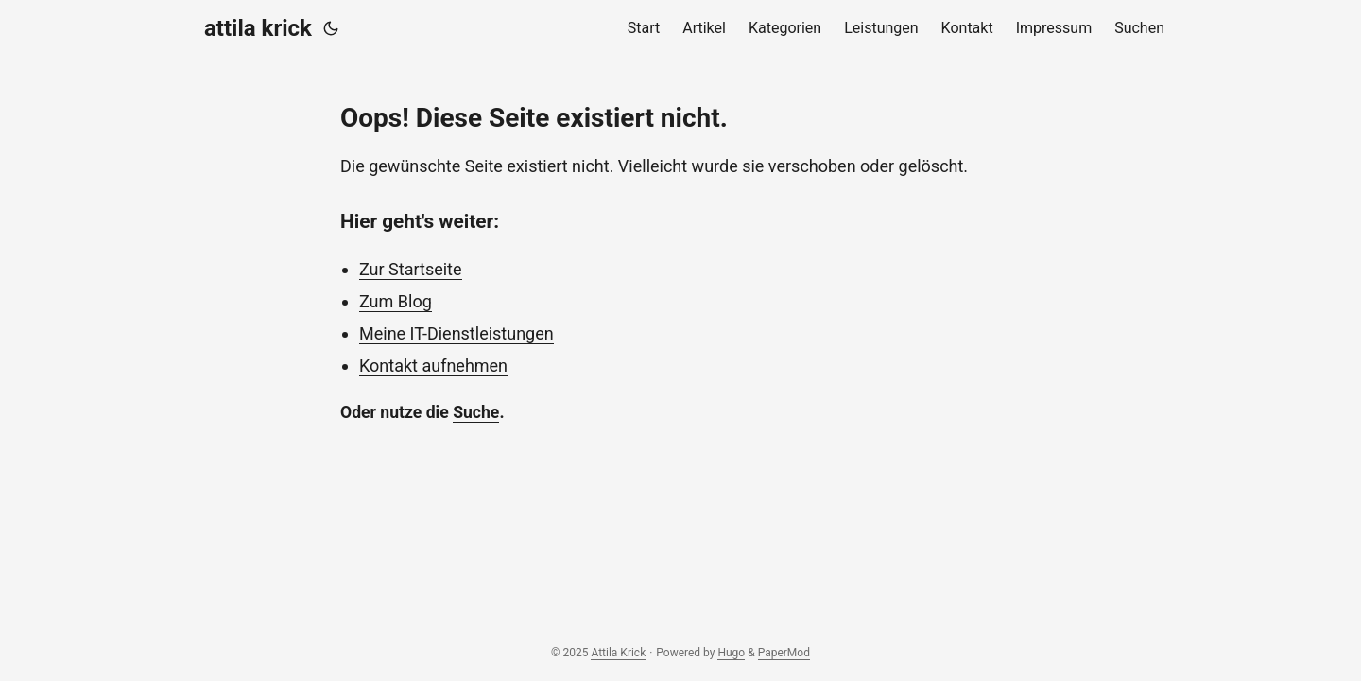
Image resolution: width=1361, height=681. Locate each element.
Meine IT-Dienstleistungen (456, 333)
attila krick (258, 28)
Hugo (731, 652)
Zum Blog (395, 301)
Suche (476, 412)
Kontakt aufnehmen (433, 365)
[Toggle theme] (330, 28)
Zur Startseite (410, 269)
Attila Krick (618, 652)
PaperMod (784, 652)
